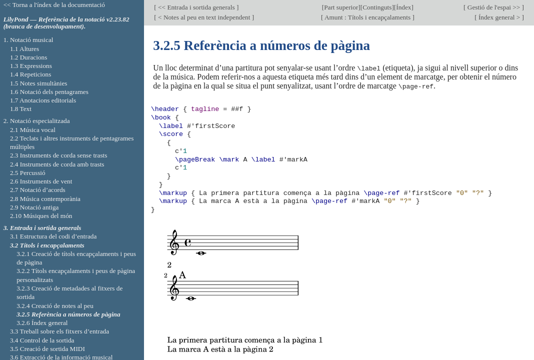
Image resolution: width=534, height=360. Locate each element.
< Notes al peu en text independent (204, 17)
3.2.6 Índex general (42, 322)
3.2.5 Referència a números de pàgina (68, 314)
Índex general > (499, 17)
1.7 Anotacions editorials (43, 100)
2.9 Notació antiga (34, 207)
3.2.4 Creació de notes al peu (55, 306)
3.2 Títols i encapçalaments (47, 245)
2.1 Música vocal (33, 130)
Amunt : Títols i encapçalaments (367, 17)
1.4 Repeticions (31, 74)
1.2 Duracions (28, 57)
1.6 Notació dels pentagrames (49, 92)
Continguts (377, 7)
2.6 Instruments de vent (41, 181)
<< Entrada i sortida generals (196, 7)
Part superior (341, 7)
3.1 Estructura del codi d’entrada (53, 236)
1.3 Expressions (31, 66)
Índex (403, 7)
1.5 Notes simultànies (39, 83)
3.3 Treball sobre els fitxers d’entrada (59, 331)
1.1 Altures (24, 48)
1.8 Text (21, 108)
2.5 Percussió (28, 172)
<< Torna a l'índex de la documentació (54, 4)
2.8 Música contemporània (45, 198)
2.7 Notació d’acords (38, 190)
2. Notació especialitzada (37, 120)
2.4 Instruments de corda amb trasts (57, 164)
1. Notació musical (29, 40)
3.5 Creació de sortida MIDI (47, 348)
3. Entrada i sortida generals (43, 228)
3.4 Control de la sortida (42, 340)
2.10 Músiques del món (41, 216)
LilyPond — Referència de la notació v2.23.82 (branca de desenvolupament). (67, 23)
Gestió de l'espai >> (494, 7)
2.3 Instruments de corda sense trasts (59, 155)
